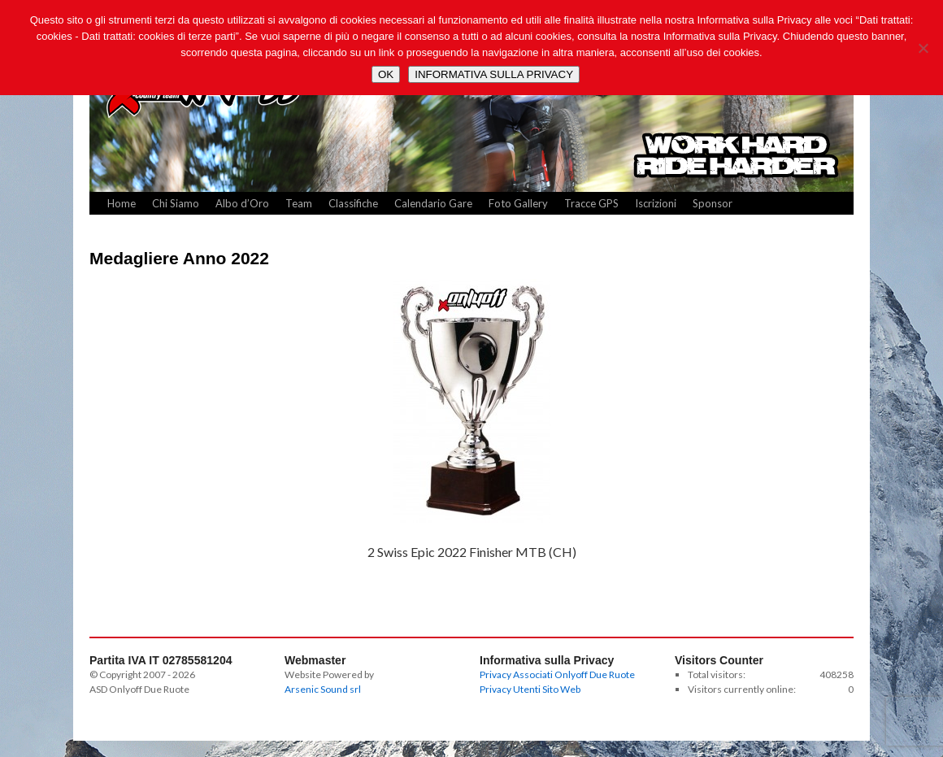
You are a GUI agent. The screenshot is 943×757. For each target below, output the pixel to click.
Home (121, 203)
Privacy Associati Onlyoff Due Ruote (557, 674)
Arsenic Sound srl (323, 689)
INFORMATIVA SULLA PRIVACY (494, 74)
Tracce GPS (591, 203)
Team (298, 203)
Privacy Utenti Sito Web (530, 689)
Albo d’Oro (242, 203)
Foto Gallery (518, 203)
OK (385, 74)
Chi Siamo (175, 203)
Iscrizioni (655, 203)
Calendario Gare (433, 203)
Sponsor (712, 203)
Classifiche (353, 203)
